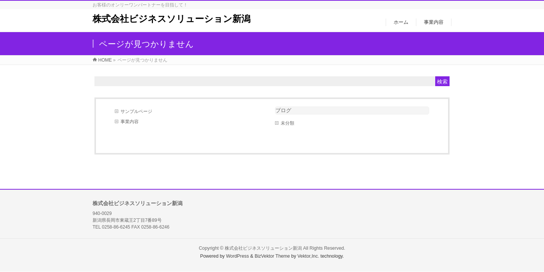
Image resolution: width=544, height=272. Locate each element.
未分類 (287, 123)
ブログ (283, 110)
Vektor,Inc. (308, 256)
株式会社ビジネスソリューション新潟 (171, 19)
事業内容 (130, 121)
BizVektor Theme (272, 256)
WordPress (237, 256)
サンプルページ (136, 111)
